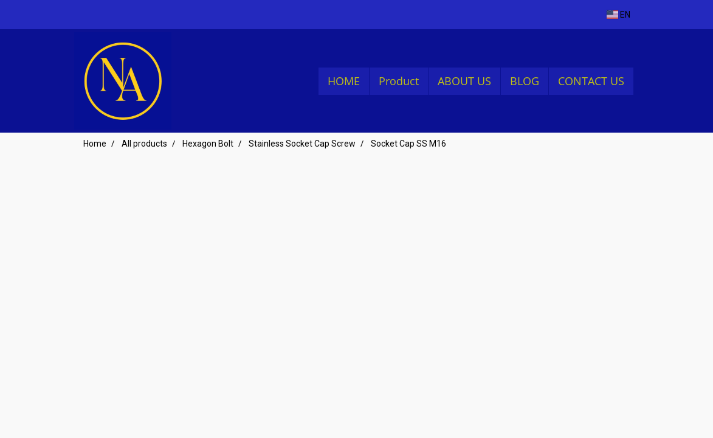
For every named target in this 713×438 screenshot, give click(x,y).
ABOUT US (464, 81)
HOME (344, 81)
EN (618, 14)
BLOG (524, 81)
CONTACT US (591, 81)
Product (399, 81)
